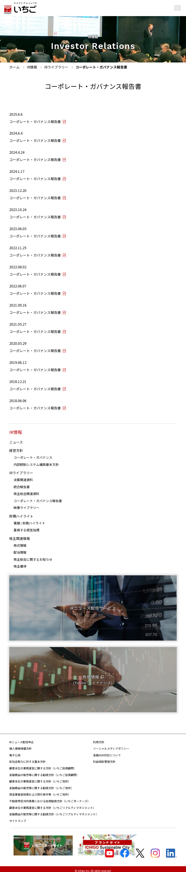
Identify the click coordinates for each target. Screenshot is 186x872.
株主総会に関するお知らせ (33, 556)
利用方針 (98, 739)
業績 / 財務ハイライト (29, 519)
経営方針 (16, 447)
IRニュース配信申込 (21, 739)
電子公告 (14, 752)
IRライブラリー (21, 469)
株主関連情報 (19, 535)
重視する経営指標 (26, 526)
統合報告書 (22, 483)
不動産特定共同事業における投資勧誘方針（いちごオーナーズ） (49, 798)
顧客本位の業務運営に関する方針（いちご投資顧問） (42, 765)
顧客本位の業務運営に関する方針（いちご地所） (40, 778)
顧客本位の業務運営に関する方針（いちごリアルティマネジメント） (52, 804)
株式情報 (20, 542)
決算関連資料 (23, 476)
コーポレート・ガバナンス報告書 (38, 497)
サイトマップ (17, 817)
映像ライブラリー (26, 504)
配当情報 (20, 549)
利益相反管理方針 (104, 758)
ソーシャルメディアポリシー (111, 745)
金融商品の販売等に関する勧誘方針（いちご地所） (41, 784)
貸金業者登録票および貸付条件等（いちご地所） (40, 791)
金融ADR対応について (107, 752)
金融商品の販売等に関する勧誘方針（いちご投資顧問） (44, 771)
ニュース (16, 438)
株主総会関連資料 (26, 490)
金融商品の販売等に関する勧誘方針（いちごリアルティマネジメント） (53, 811)
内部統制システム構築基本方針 (36, 461)
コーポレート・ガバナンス (33, 454)
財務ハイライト (21, 512)
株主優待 (20, 563)
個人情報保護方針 (20, 745)
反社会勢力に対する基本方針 (27, 758)
